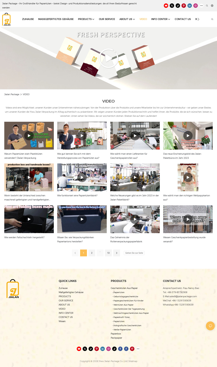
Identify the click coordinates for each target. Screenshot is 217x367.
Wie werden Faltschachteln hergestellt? (24, 237)
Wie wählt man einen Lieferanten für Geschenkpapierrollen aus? (128, 156)
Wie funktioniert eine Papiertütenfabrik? (77, 195)
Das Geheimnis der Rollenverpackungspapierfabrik (126, 239)
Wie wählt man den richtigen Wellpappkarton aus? (186, 197)
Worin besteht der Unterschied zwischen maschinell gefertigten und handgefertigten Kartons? (26, 198)
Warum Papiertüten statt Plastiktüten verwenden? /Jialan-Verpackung (23, 156)
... (100, 251)
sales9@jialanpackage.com (183, 296)
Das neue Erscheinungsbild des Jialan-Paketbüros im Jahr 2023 (182, 156)
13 (108, 253)
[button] (198, 19)
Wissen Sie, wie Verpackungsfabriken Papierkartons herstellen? (75, 239)
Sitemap (133, 361)
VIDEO (26, 94)
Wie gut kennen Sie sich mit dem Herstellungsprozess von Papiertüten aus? (78, 156)
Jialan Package (11, 94)
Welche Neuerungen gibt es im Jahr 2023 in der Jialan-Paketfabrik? (134, 197)
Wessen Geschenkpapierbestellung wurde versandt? (184, 239)
